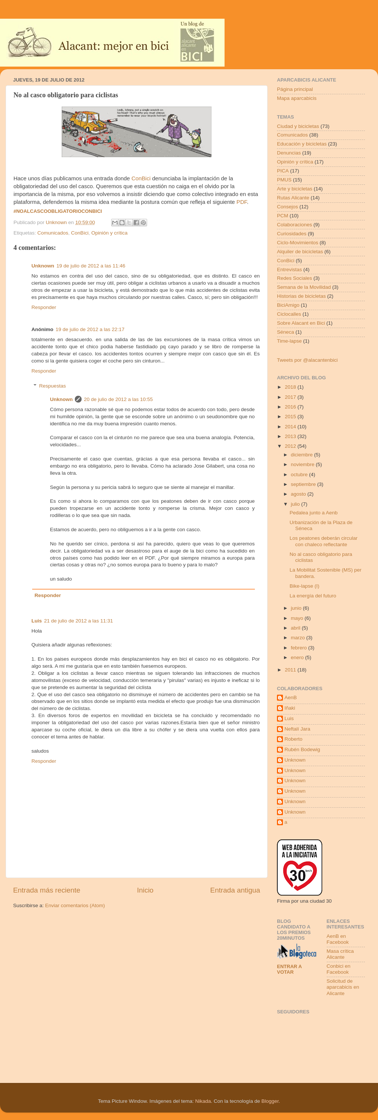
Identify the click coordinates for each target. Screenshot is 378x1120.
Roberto (293, 739)
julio (296, 504)
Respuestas (52, 386)
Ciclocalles (289, 314)
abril (296, 628)
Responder (43, 307)
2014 (291, 426)
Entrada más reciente (46, 890)
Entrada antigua (235, 890)
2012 (291, 446)
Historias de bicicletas (301, 296)
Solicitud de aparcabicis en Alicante (343, 987)
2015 (291, 416)
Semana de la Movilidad (304, 287)
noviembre (303, 464)
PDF (242, 202)
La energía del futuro (313, 596)
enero (298, 657)
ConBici (140, 178)
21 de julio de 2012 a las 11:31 (78, 621)
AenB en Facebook (338, 939)
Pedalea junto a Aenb (314, 512)
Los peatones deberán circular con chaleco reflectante (324, 541)
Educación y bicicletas (302, 144)
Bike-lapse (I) (305, 586)
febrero (299, 648)
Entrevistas (289, 269)
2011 (291, 670)
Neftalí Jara (297, 729)
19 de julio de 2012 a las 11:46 (91, 266)
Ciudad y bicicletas (298, 126)
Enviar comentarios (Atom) (75, 905)
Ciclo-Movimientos (297, 242)
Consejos (287, 206)
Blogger (270, 1101)
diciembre (302, 455)
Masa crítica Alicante (340, 954)
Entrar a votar (289, 969)
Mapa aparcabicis (297, 98)
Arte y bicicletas (295, 189)
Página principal (295, 89)
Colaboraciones (294, 224)
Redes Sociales (294, 278)
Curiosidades (292, 233)
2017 (291, 397)
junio (297, 608)
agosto (299, 494)
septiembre (304, 484)
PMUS (284, 180)
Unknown (42, 266)
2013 (291, 436)
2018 (291, 387)
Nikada (203, 1101)
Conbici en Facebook (339, 969)
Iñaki (289, 708)
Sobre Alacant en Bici (301, 323)
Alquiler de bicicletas (300, 251)
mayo (298, 618)
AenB (290, 697)
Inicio (145, 890)
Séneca (285, 332)
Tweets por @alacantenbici (307, 360)
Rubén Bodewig (302, 749)
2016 (291, 407)
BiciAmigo (288, 305)
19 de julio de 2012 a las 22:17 (90, 329)
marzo (298, 637)
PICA (283, 171)
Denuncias (289, 153)
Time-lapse (289, 341)
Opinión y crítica (109, 233)
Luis (36, 621)
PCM (282, 215)
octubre (300, 474)
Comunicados (52, 233)
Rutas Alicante (293, 198)
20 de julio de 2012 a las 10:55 (118, 399)
